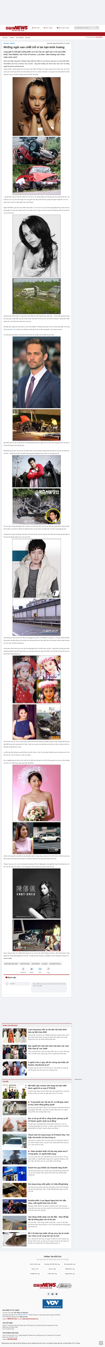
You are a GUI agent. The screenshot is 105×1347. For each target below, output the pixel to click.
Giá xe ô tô (35, 1269)
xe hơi (14, 329)
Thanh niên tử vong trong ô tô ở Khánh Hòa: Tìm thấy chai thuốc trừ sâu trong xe (48, 1136)
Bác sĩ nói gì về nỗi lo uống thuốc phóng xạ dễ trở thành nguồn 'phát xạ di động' (47, 1119)
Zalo (40, 972)
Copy (48, 972)
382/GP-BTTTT (22, 1315)
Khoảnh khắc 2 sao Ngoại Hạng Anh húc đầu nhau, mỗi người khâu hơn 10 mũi (49, 1201)
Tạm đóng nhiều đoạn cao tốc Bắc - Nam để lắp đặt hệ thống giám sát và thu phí (48, 1218)
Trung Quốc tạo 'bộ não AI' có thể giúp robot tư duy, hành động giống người (49, 1103)
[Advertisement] (89, 53)
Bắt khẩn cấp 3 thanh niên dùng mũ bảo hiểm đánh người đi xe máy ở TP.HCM (47, 1087)
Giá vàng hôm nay (70, 1264)
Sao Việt (27, 37)
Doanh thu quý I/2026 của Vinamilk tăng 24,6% (45, 1167)
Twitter (31, 972)
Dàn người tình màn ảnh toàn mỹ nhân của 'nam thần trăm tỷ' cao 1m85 (48, 1047)
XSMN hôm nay (70, 1269)
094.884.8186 (11, 1339)
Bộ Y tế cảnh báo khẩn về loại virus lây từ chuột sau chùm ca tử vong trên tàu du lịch (48, 1234)
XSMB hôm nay (35, 1274)
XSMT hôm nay (52, 1274)
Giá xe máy (52, 1269)
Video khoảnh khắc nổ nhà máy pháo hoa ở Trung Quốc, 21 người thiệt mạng (48, 1152)
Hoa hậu (4, 37)
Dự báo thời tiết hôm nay (52, 1264)
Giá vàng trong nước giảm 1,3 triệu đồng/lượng (46, 1184)
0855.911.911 (11, 1319)
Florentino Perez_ (55, 964)
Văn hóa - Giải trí (9, 43)
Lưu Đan (44, 964)
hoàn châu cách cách (11, 964)
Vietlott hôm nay (70, 1274)
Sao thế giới (19, 37)
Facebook (23, 972)
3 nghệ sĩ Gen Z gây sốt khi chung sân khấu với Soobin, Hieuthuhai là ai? (49, 1063)
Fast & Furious (24, 964)
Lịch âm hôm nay (35, 1264)
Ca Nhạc (11, 37)
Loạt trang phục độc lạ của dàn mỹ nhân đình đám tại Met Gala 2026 (48, 1031)
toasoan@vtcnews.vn (27, 1319)
